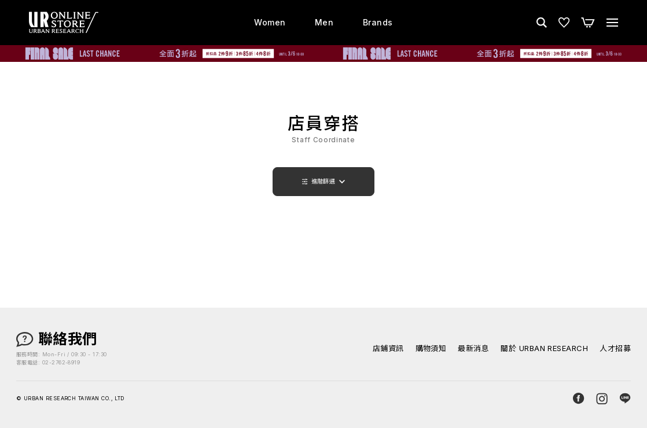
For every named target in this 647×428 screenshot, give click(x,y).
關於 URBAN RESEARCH (544, 348)
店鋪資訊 (388, 348)
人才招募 (615, 348)
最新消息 (473, 348)
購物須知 (431, 348)
